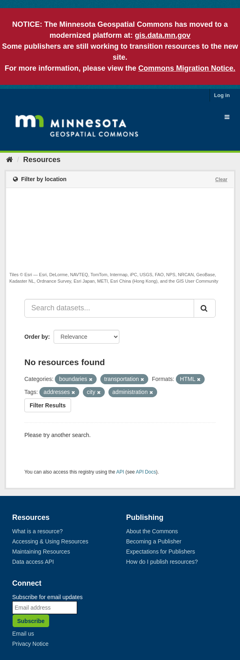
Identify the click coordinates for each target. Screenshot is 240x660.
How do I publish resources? (162, 561)
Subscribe (31, 621)
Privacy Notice (30, 644)
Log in (222, 95)
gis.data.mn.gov (162, 35)
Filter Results (48, 405)
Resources (42, 160)
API (120, 472)
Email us (23, 633)
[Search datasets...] (109, 308)
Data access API (33, 561)
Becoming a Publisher (154, 541)
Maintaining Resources (41, 551)
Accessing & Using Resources (50, 541)
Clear (221, 179)
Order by (36, 336)
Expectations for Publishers (160, 551)
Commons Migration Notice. (187, 68)
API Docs (146, 472)
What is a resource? (37, 531)
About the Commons (152, 531)
